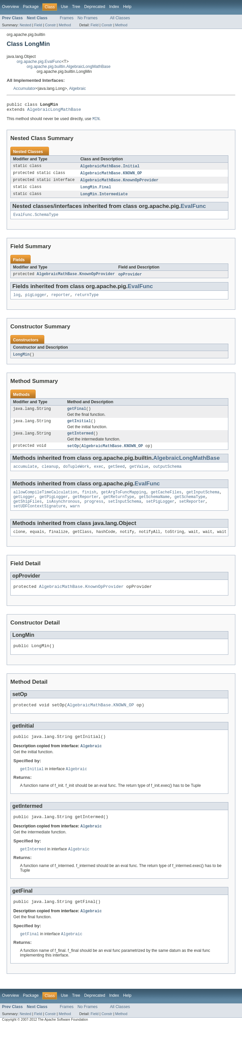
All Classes (120, 18)
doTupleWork (76, 475)
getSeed (116, 475)
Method (65, 25)
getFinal (76, 415)
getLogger (24, 507)
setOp (73, 454)
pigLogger (36, 300)
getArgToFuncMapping (123, 501)
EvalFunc (193, 210)
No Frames (88, 18)
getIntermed (80, 441)
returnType (87, 300)
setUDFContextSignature (39, 517)
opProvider (130, 279)
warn (75, 517)
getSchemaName (154, 507)
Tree (76, 6)
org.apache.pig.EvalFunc (39, 61)
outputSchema (167, 475)
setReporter (192, 512)
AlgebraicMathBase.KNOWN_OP (111, 176)
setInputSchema (124, 512)
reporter (60, 300)
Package (31, 6)
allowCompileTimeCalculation (45, 501)
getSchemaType (189, 507)
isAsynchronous (63, 512)
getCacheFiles (166, 501)
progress (93, 512)
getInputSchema (203, 501)
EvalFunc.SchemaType (35, 219)
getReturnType (118, 507)
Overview (10, 6)
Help (127, 6)
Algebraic (77, 88)
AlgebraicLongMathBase (54, 111)
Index (114, 6)
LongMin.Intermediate (104, 198)
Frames (66, 18)
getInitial (79, 428)
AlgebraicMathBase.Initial (110, 168)
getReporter (86, 507)
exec (98, 475)
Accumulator (24, 88)
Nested (25, 25)
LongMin (21, 360)
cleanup (50, 475)
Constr (50, 25)
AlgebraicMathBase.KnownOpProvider (119, 183)
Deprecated (94, 6)
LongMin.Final (95, 190)
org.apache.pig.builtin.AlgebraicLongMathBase (68, 66)
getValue (138, 475)
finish (89, 501)
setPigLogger (160, 512)
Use (64, 6)
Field (38, 25)
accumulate (25, 475)
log (16, 300)
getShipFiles (27, 512)
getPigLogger (53, 507)
